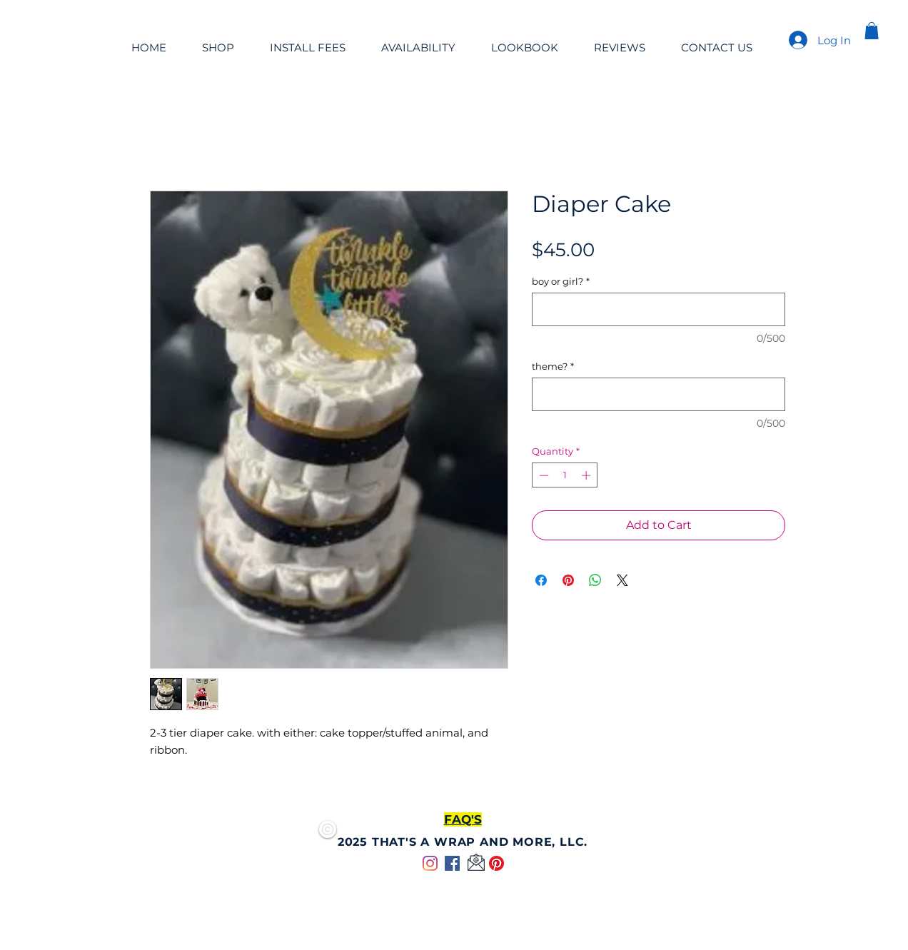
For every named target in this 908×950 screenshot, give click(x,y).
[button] (871, 30)
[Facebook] (452, 863)
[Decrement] (542, 475)
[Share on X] (622, 580)
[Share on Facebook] (541, 580)
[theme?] (659, 394)
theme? (553, 366)
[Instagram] (430, 863)
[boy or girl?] (659, 309)
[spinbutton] (565, 475)
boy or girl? (561, 281)
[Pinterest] (496, 863)
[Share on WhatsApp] (595, 580)
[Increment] (587, 475)
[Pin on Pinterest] (568, 580)
